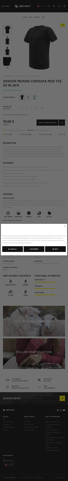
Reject (55, 249)
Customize (34, 249)
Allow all (12, 249)
